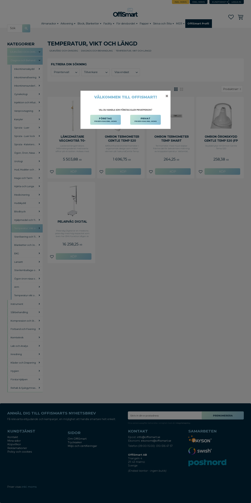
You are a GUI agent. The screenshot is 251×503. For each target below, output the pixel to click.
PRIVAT (146, 120)
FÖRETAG (105, 120)
